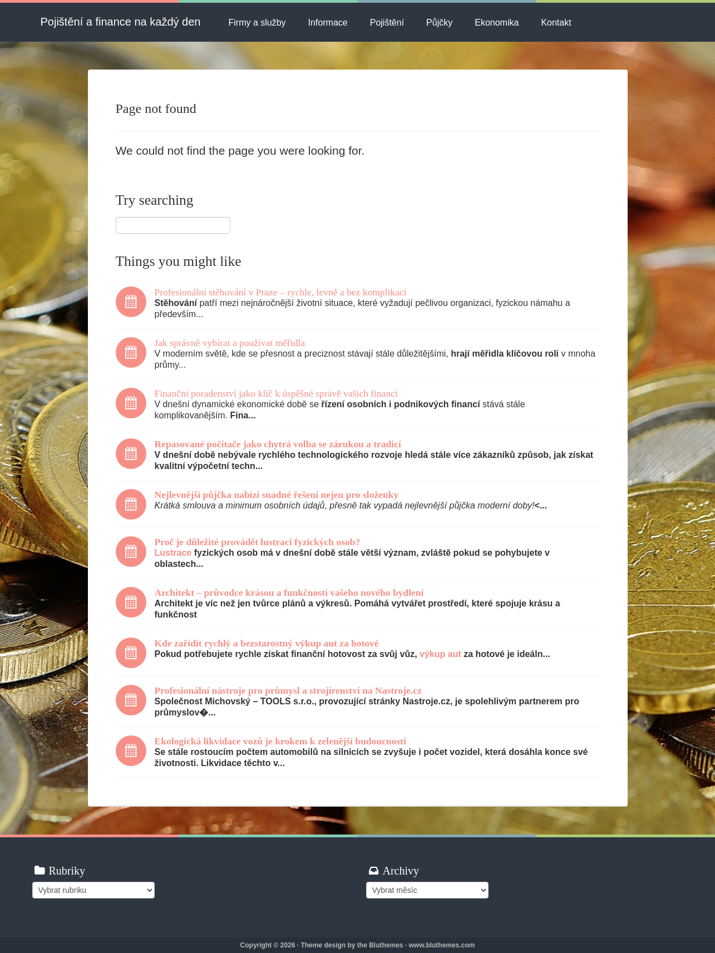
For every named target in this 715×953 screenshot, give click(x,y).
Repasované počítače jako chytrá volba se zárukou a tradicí (278, 444)
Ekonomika (497, 22)
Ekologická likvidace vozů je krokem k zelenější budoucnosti (280, 741)
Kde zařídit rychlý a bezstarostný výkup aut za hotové (267, 643)
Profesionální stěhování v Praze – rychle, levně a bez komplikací (281, 292)
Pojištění (387, 22)
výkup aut (440, 654)
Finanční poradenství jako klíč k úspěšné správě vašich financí (276, 393)
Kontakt (556, 22)
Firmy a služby (256, 22)
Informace (328, 22)
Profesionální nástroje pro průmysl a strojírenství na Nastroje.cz (288, 690)
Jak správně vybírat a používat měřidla (230, 342)
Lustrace (173, 552)
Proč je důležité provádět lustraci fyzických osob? (258, 541)
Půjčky (439, 22)
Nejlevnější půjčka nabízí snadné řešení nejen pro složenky (277, 494)
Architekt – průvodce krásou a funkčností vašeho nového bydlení (289, 592)
